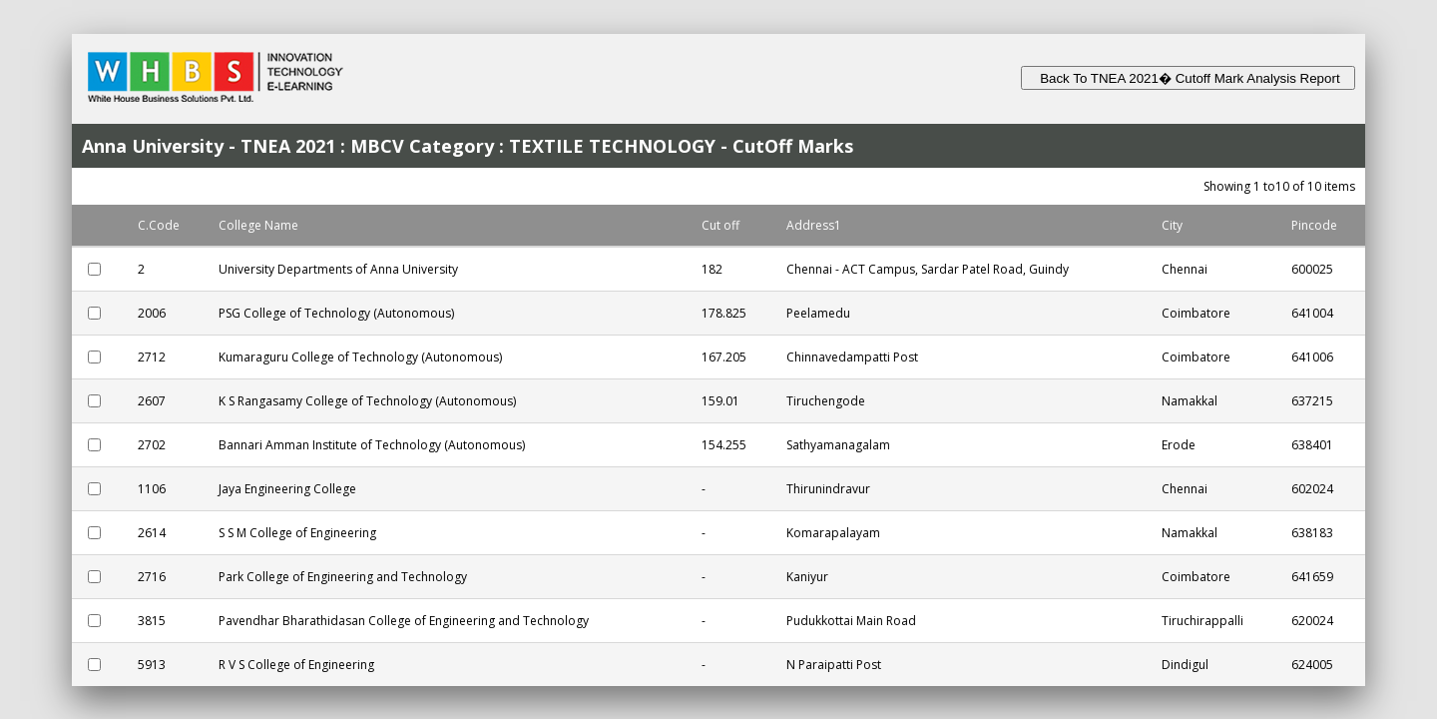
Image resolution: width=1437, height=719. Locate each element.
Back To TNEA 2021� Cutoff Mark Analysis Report (1188, 78)
